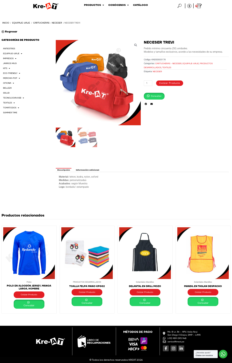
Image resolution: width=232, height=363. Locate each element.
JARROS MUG (10, 63)
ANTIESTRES (9, 48)
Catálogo (140, 5)
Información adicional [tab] (87, 170)
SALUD (6, 93)
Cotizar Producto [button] (29, 294)
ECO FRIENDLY (11, 73)
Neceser (157, 71)
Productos (94, 5)
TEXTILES (9, 102)
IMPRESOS (9, 58)
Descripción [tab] (63, 170)
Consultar (29, 305)
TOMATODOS (11, 107)
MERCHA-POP (11, 78)
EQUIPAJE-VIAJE (21, 22)
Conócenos (118, 5)
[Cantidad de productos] (148, 83)
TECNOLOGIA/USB (13, 97)
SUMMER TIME (10, 112)
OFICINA (8, 83)
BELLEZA (7, 88)
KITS (6, 68)
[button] (135, 45)
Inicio (5, 22)
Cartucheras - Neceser (47, 22)
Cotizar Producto (169, 83)
